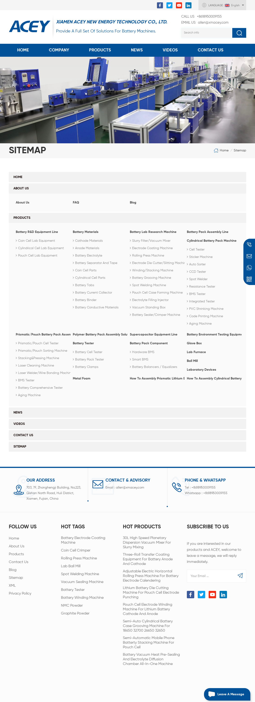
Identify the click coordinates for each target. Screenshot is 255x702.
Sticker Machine (200, 257)
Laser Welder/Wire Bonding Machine (44, 373)
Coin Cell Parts (84, 270)
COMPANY (59, 50)
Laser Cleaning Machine (35, 365)
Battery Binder (84, 300)
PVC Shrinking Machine (205, 308)
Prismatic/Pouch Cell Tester (37, 343)
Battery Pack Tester (88, 359)
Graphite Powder (75, 612)
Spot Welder (197, 279)
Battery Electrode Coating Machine (83, 539)
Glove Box (194, 343)
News (137, 50)
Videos (170, 50)
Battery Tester (83, 343)
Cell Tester (195, 249)
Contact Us (210, 50)
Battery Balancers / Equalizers (153, 367)
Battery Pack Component (149, 343)
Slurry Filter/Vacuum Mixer (150, 240)
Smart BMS (139, 359)
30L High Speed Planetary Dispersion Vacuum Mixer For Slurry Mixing (147, 541)
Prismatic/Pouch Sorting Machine (41, 350)
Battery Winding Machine (82, 596)
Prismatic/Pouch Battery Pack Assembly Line (42, 334)
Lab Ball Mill (70, 565)
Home (23, 50)
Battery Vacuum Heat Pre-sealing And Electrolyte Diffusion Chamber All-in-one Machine (151, 658)
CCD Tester (196, 271)
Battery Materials (86, 232)
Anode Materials (86, 248)
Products (100, 50)
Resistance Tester (201, 286)
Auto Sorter (196, 264)
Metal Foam (81, 378)
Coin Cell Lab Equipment (35, 240)
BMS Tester (196, 294)
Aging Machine (28, 395)
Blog (133, 202)
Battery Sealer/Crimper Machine (155, 315)
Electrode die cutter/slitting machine (159, 263)
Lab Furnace (196, 352)
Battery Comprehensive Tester (39, 387)
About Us (21, 188)
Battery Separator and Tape (95, 263)
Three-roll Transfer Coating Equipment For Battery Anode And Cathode (148, 558)
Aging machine (199, 323)
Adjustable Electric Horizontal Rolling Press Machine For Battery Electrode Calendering (150, 574)
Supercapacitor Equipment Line (153, 334)
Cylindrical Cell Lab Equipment (40, 248)
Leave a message (224, 694)
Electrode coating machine (151, 248)
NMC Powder (72, 604)
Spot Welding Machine (148, 285)
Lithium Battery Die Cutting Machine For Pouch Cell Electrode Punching (151, 591)
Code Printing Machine (205, 316)
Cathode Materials (88, 240)
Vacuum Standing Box (148, 307)
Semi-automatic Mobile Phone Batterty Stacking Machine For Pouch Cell (148, 641)
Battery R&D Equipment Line (37, 232)
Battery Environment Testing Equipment (213, 334)
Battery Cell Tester (87, 352)
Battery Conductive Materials (95, 307)
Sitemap (19, 446)
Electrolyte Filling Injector (149, 300)
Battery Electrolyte (87, 255)
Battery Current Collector (92, 292)
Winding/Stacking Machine (151, 270)
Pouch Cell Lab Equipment (36, 255)
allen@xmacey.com (205, 23)
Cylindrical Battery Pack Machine (211, 240)
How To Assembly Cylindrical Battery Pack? (213, 378)
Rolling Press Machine (147, 255)
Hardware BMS (142, 352)
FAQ (76, 202)
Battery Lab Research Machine (153, 232)
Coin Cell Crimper (75, 549)
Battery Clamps (85, 367)
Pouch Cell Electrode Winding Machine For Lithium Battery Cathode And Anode (147, 608)
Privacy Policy (20, 592)
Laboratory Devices (201, 369)
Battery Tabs (83, 285)
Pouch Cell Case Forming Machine (156, 292)
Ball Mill (192, 361)
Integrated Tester (201, 301)
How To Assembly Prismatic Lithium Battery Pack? (156, 378)
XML (12, 584)
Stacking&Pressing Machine (37, 358)
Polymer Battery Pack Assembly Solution (99, 334)
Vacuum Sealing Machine (82, 581)
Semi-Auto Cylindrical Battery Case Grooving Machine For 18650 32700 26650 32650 (148, 624)
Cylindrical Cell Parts (89, 277)
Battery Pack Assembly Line (207, 232)
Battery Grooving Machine (150, 277)
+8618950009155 (201, 17)
